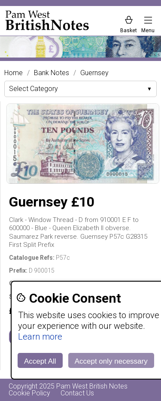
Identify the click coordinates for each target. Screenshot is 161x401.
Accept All (40, 361)
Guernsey (94, 73)
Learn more (40, 336)
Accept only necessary (111, 361)
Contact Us (77, 393)
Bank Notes (51, 73)
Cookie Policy (29, 393)
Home (13, 73)
